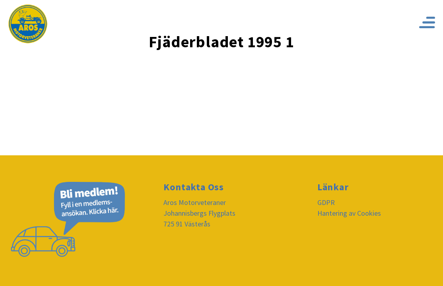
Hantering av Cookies (349, 213)
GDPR (326, 202)
